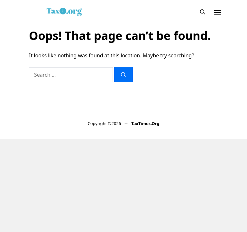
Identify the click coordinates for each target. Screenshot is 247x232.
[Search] (123, 74)
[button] (202, 12)
